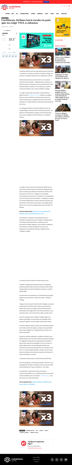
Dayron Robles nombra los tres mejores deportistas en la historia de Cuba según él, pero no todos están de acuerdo (62, 96)
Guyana (46, 430)
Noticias (57, 54)
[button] (69, 9)
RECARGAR (46, 1)
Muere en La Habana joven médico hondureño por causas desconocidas (62, 59)
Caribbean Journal (34, 95)
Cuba (37, 430)
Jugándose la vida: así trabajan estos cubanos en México (62, 76)
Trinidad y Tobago (34, 432)
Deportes (57, 88)
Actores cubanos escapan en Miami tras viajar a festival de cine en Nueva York (62, 116)
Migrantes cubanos (24, 432)
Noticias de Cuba (5, 18)
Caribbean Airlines (30, 430)
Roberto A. (8, 30)
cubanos (41, 430)
